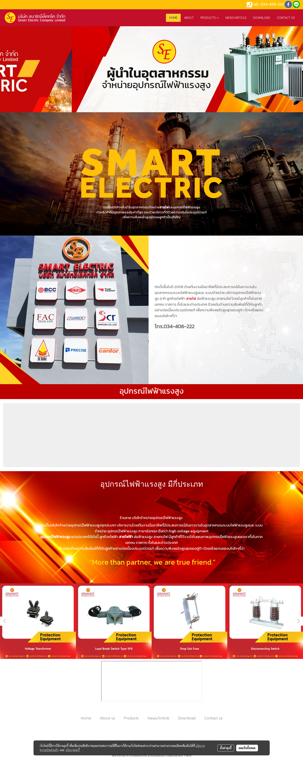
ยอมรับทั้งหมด (247, 748)
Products (209, 17)
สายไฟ (191, 298)
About (189, 17)
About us (107, 718)
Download (261, 17)
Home (86, 718)
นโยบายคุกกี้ (73, 750)
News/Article (235, 17)
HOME (173, 17)
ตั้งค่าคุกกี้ (226, 748)
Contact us (286, 17)
